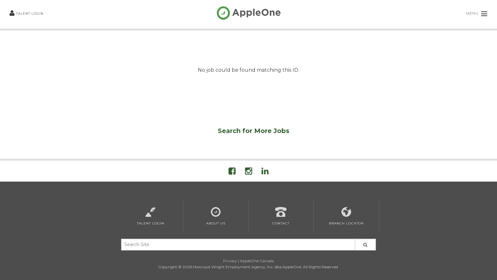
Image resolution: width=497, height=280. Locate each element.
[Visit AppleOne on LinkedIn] (264, 172)
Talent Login (26, 13)
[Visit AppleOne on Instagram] (248, 172)
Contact (280, 216)
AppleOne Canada (257, 260)
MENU (476, 13)
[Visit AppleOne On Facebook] (232, 172)
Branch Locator (346, 216)
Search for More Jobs (253, 131)
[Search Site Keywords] (237, 244)
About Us (215, 216)
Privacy (230, 260)
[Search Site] (365, 244)
